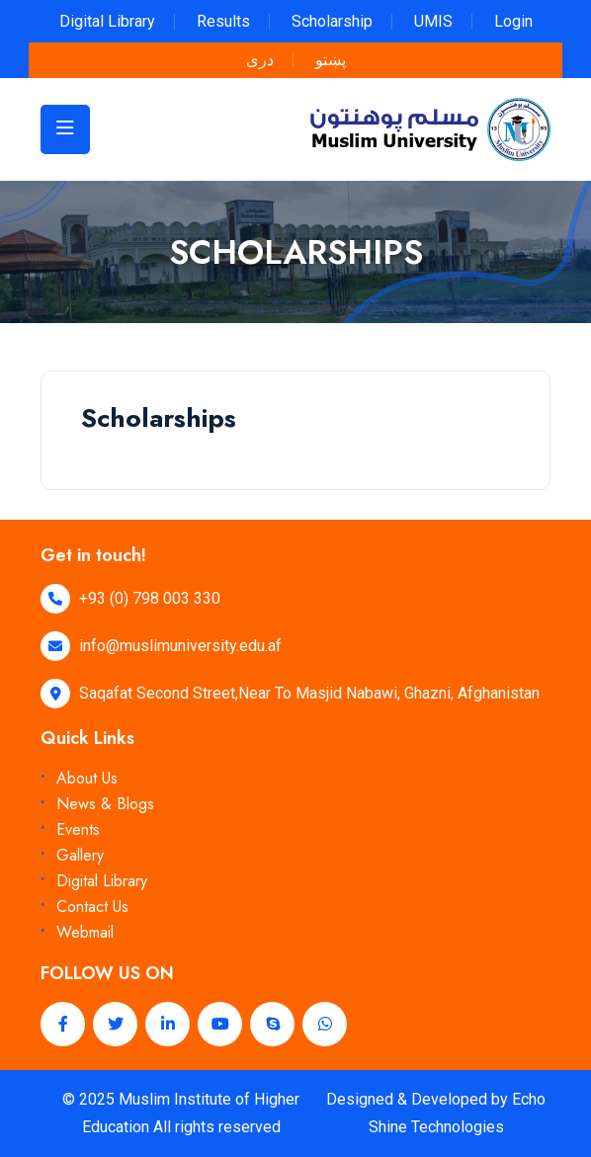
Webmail (85, 932)
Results (223, 21)
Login (513, 21)
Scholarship (332, 21)
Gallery (80, 855)
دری (260, 59)
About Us (87, 778)
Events (78, 829)
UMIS (433, 21)
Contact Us (92, 906)
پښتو (330, 59)
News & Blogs (105, 803)
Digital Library (107, 21)
